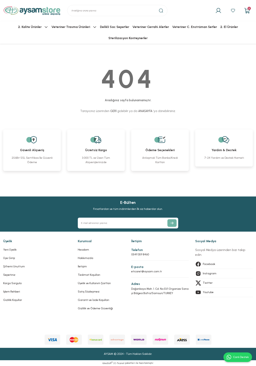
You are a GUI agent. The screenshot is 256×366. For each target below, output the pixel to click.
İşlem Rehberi (11, 291)
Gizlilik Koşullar (12, 300)
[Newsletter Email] (128, 223)
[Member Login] (217, 10)
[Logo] (32, 10)
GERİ (113, 111)
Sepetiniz (9, 275)
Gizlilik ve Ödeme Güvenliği (95, 308)
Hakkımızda (85, 258)
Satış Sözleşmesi (88, 291)
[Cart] (247, 10)
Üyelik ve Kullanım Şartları (94, 283)
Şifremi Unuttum (14, 266)
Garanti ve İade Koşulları (93, 300)
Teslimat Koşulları (89, 275)
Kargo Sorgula (12, 283)
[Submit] (172, 223)
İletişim (82, 266)
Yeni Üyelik (10, 249)
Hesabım (83, 249)
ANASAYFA (145, 111)
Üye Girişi (9, 258)
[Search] (117, 10)
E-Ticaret (119, 363)
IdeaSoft (107, 363)
